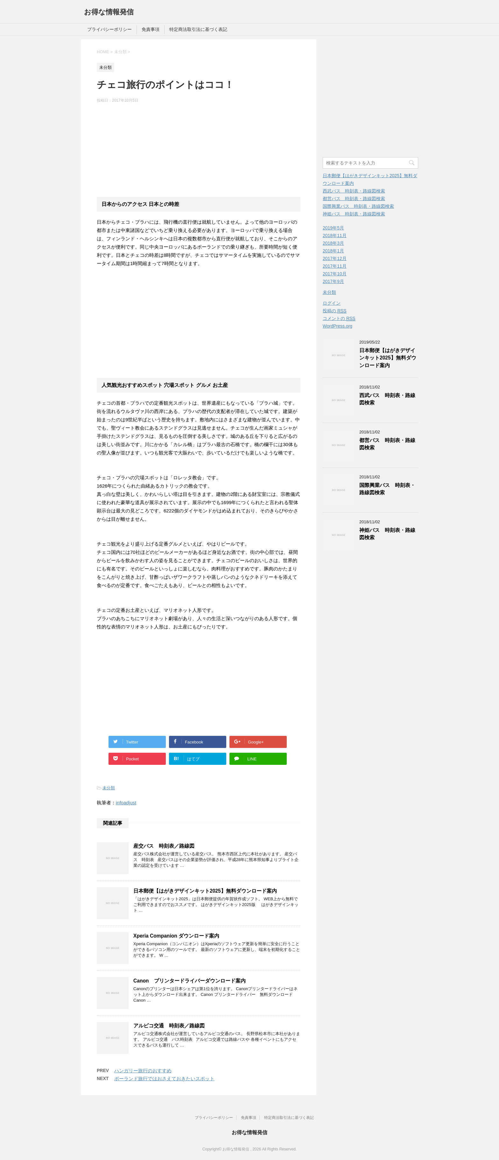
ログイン (332, 303)
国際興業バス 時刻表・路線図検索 (358, 206)
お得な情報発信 (109, 12)
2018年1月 (333, 250)
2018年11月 (335, 235)
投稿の (335, 311)
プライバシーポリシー (109, 29)
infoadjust (126, 802)
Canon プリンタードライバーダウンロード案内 (189, 980)
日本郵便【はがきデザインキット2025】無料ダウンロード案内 (205, 891)
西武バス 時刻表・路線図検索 (354, 190)
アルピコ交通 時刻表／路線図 (169, 1025)
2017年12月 (335, 258)
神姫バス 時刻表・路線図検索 (354, 213)
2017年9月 (333, 281)
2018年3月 (333, 243)
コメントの (339, 318)
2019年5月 (333, 227)
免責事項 (150, 29)
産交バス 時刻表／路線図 (163, 846)
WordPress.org (337, 326)
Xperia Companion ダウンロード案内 (176, 936)
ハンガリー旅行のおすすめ (143, 1070)
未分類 (108, 788)
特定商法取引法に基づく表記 (198, 29)
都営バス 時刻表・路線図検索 (354, 198)
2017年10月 (335, 273)
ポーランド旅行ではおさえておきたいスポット (164, 1078)
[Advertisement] (198, 149)
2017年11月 (335, 266)
